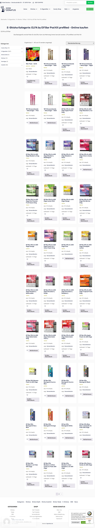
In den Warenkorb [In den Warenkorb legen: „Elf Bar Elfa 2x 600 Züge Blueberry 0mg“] (30, 173)
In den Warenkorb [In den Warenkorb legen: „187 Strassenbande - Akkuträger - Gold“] (48, 82)
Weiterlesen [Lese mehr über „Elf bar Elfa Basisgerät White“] (69, 438)
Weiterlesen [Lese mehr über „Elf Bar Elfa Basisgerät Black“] (87, 394)
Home (25, 9)
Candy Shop (57, 9)
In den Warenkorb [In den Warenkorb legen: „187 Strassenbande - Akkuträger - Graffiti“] (66, 84)
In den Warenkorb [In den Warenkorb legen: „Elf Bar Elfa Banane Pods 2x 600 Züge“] (30, 399)
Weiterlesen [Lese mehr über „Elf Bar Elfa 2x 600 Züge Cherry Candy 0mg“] (87, 169)
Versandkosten (33, 71)
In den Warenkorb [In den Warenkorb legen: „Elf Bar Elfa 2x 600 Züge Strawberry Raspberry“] (66, 310)
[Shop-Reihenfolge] (80, 43)
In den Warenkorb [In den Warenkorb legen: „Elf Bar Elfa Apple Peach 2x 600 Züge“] (84, 354)
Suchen (90, 2)
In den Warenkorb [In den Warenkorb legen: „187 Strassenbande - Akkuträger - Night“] (84, 82)
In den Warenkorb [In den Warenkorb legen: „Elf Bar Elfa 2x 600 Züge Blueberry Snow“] (66, 175)
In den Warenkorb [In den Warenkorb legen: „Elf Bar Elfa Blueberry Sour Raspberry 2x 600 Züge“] (66, 485)
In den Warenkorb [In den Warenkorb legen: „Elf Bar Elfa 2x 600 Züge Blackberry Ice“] (84, 128)
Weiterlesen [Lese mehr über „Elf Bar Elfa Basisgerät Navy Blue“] (34, 439)
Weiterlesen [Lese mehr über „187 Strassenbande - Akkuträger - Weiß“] (52, 123)
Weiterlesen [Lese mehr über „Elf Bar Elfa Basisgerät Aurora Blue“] (52, 396)
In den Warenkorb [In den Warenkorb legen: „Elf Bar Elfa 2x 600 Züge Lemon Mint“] (48, 218)
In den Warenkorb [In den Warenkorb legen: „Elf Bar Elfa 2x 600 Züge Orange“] (30, 263)
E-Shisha (19, 19)
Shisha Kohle (4, 54)
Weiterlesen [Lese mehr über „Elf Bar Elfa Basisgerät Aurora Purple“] (69, 396)
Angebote (76, 9)
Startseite (4, 19)
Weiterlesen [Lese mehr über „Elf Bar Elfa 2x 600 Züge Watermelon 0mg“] (34, 350)
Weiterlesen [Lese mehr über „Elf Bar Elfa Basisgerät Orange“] (52, 438)
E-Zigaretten (45, 9)
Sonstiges (3, 61)
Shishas (33, 9)
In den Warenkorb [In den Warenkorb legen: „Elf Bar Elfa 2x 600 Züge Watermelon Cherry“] (48, 356)
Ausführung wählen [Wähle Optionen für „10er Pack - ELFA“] (31, 81)
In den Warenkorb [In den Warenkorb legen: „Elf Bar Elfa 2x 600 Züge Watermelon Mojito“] (66, 356)
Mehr (66, 9)
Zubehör (3, 65)
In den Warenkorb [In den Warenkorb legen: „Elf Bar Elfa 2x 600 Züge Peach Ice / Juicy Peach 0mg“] (48, 265)
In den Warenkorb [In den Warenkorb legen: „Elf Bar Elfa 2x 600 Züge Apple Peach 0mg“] (66, 129)
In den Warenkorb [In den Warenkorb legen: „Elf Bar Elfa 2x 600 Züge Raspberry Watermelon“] (30, 310)
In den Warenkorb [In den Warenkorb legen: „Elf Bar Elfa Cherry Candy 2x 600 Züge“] (84, 482)
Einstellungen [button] (75, 522)
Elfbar (25, 19)
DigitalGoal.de (49, 523)
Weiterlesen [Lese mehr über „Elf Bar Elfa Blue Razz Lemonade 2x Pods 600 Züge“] (87, 439)
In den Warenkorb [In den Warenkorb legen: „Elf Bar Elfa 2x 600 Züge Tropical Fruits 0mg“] (84, 310)
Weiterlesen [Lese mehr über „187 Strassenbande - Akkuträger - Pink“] (34, 123)
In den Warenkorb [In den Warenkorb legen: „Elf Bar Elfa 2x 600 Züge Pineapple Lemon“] (84, 265)
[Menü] (92, 512)
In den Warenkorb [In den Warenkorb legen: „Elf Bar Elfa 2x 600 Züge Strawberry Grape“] (48, 310)
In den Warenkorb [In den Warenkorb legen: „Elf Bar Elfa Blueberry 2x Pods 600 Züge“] (30, 484)
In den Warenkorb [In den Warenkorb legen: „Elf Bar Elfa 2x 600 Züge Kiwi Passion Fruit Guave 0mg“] (30, 220)
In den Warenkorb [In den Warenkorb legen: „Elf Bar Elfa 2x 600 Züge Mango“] (66, 218)
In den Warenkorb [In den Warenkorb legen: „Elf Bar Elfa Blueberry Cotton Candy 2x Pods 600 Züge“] (48, 485)
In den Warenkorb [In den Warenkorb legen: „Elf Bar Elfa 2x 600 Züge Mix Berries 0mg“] (84, 220)
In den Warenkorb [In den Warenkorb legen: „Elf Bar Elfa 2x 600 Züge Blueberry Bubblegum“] (48, 175)
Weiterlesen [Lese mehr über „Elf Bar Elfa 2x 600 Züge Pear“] (69, 258)
